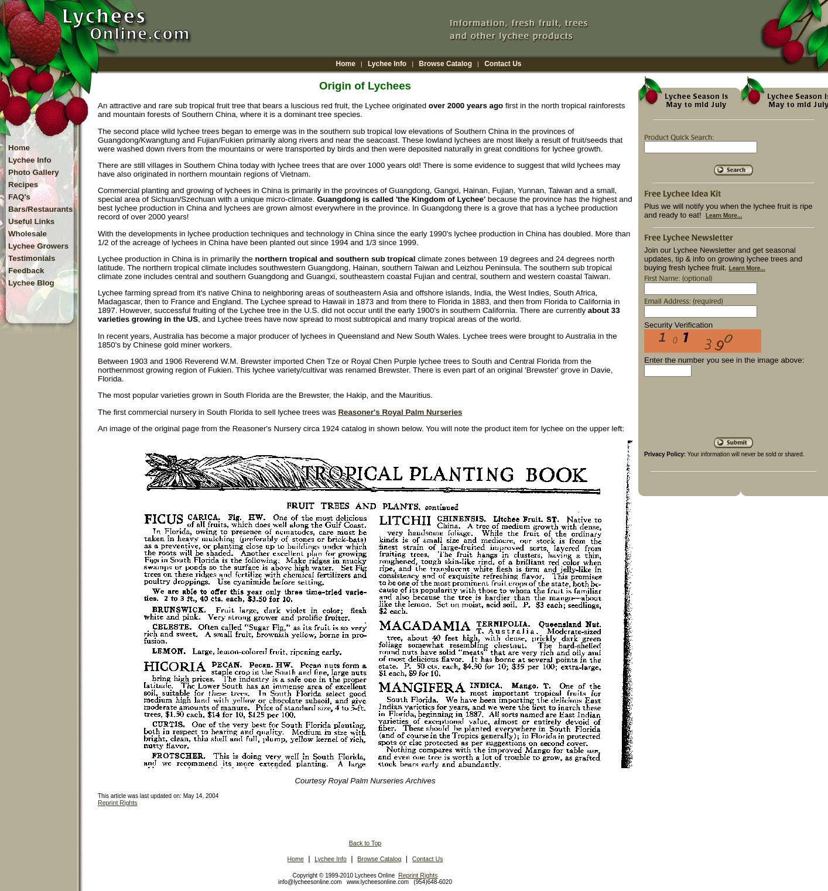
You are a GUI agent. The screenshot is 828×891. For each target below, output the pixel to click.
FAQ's (19, 196)
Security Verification (678, 325)
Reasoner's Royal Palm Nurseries (400, 412)
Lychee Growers (38, 246)
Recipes (23, 184)
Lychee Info (387, 64)
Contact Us (502, 64)
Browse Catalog (445, 64)
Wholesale (27, 233)
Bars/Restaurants (40, 209)
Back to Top (365, 843)
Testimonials (31, 258)
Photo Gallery (33, 172)
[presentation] (733, 411)
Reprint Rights (118, 802)
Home (345, 64)
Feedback (26, 270)
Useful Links (31, 221)
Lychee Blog (31, 282)
